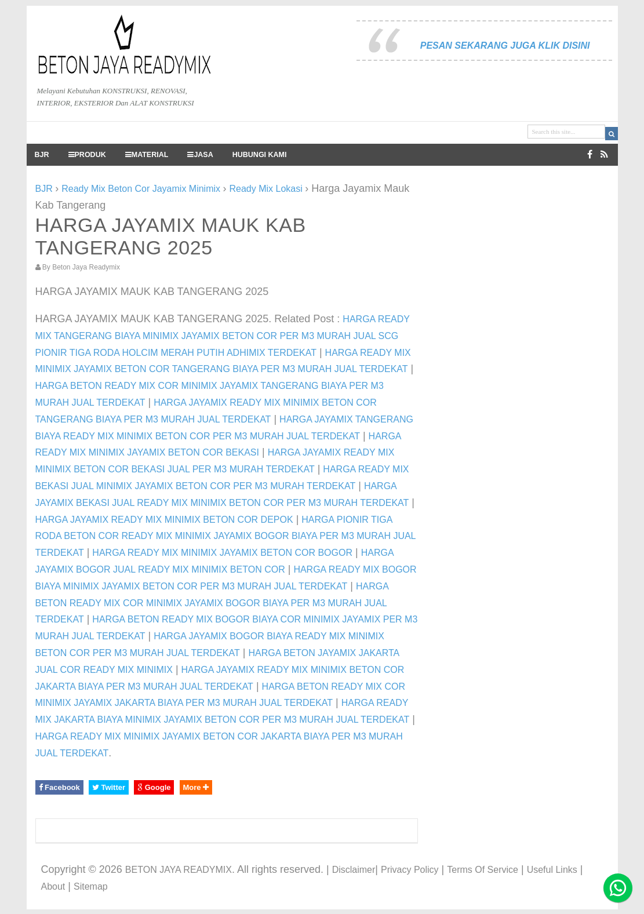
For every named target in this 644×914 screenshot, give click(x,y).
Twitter (108, 787)
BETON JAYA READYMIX (178, 870)
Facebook (59, 787)
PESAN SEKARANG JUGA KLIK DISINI (505, 45)
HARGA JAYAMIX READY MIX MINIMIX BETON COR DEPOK (164, 520)
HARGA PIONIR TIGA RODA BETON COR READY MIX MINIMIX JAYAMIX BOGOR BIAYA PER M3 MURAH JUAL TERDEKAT (225, 536)
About (53, 886)
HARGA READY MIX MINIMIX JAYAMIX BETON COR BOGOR (222, 553)
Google (153, 787)
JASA (200, 155)
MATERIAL (147, 155)
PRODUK (87, 155)
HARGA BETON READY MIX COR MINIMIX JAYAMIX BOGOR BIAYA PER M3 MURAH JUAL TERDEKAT (211, 603)
